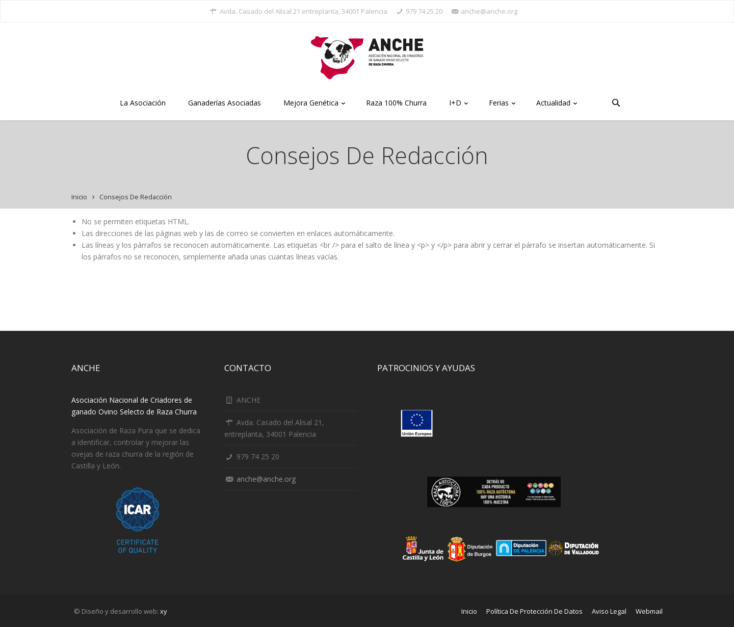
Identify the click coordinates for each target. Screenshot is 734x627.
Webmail (649, 611)
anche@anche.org (266, 479)
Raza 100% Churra (396, 103)
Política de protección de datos (534, 611)
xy (163, 611)
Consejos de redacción (135, 196)
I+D (457, 103)
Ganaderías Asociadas (224, 103)
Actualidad (555, 103)
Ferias (501, 103)
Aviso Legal (609, 611)
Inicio (79, 196)
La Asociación (143, 103)
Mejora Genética (313, 103)
